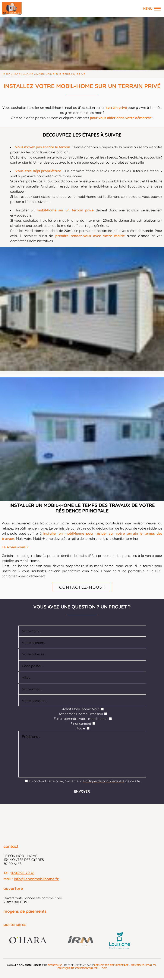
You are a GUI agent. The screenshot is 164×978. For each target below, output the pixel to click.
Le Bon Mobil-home (17, 74)
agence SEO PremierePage (111, 965)
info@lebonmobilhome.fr (36, 878)
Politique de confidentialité (103, 781)
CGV (104, 968)
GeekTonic (55, 965)
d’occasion (86, 107)
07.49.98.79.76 (22, 872)
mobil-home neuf (58, 107)
